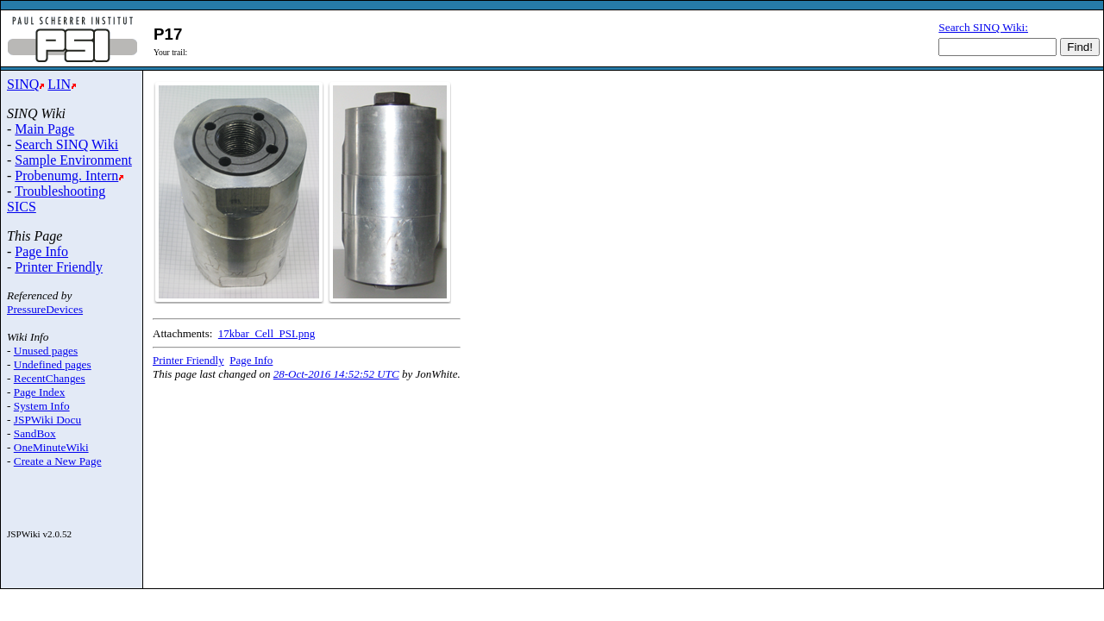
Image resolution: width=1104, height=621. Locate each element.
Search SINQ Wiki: (983, 27)
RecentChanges (49, 378)
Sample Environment (73, 160)
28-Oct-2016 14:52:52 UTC (336, 373)
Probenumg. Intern (66, 175)
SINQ (23, 84)
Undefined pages (52, 364)
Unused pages (46, 350)
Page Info (41, 251)
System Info (42, 405)
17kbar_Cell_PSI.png (266, 333)
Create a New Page (58, 461)
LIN (59, 84)
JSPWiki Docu (47, 419)
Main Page (44, 129)
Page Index (40, 392)
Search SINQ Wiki (66, 144)
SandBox (35, 433)
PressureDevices (45, 309)
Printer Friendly (59, 267)
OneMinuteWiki (51, 447)
